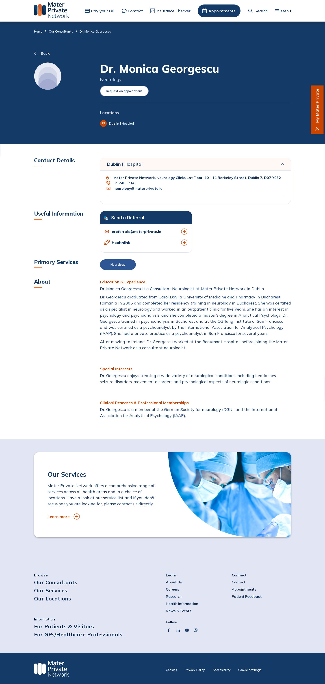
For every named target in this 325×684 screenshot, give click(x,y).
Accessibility (221, 670)
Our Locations (52, 598)
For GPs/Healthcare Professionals (78, 634)
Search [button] (261, 10)
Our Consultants (61, 31)
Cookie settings (249, 670)
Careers (172, 589)
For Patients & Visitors (64, 626)
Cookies (171, 670)
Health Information (182, 603)
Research (174, 596)
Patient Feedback (247, 596)
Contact (135, 10)
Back (45, 53)
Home (38, 31)
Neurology (118, 265)
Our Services (50, 590)
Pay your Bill (103, 10)
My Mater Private (317, 106)
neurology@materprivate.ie (137, 188)
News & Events (178, 611)
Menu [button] (286, 10)
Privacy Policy (195, 670)
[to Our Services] (162, 494)
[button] (195, 265)
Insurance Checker (173, 10)
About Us (174, 582)
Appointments (222, 10)
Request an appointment (124, 91)
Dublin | (124, 164)
